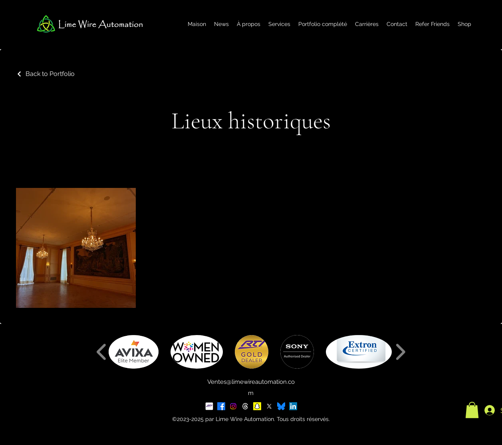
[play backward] (102, 352)
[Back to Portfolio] (45, 73)
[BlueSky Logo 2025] (281, 406)
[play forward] (400, 352)
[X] (269, 406)
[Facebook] (221, 406)
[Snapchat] (257, 406)
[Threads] (245, 406)
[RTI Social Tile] (209, 406)
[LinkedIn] (293, 406)
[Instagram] (233, 406)
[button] (134, 352)
